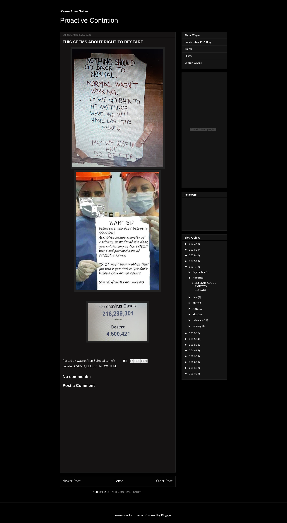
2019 (192, 339)
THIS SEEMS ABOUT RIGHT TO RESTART (204, 286)
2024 (192, 249)
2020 (192, 333)
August (197, 277)
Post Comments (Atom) (127, 492)
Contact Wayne (193, 62)
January (197, 326)
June (195, 297)
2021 (192, 267)
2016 (192, 356)
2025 (192, 244)
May (195, 303)
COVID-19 (79, 366)
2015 (192, 362)
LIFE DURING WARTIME (101, 366)
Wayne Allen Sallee (74, 11)
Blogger (166, 515)
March (196, 314)
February (198, 320)
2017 (192, 350)
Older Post (164, 481)
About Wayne (192, 35)
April (196, 308)
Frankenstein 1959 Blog (197, 42)
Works (188, 48)
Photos (188, 56)
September (199, 272)
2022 (192, 261)
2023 (192, 255)
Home (118, 481)
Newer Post (72, 481)
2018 (192, 344)
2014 (192, 368)
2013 (192, 373)
